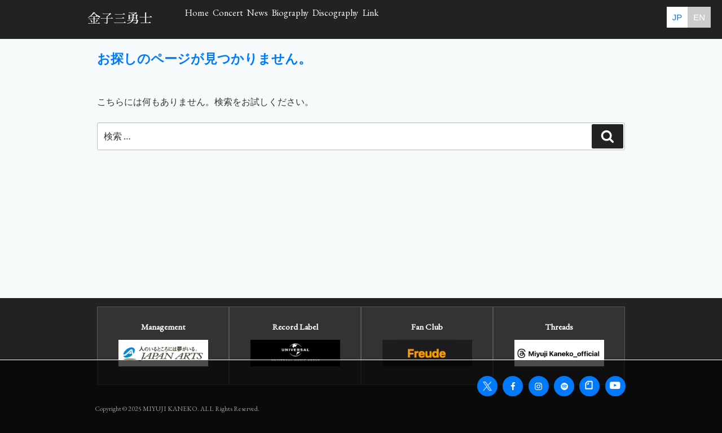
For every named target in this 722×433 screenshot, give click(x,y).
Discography (490, 18)
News (341, 18)
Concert (277, 18)
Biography (409, 18)
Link (561, 18)
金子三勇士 (119, 18)
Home (213, 18)
